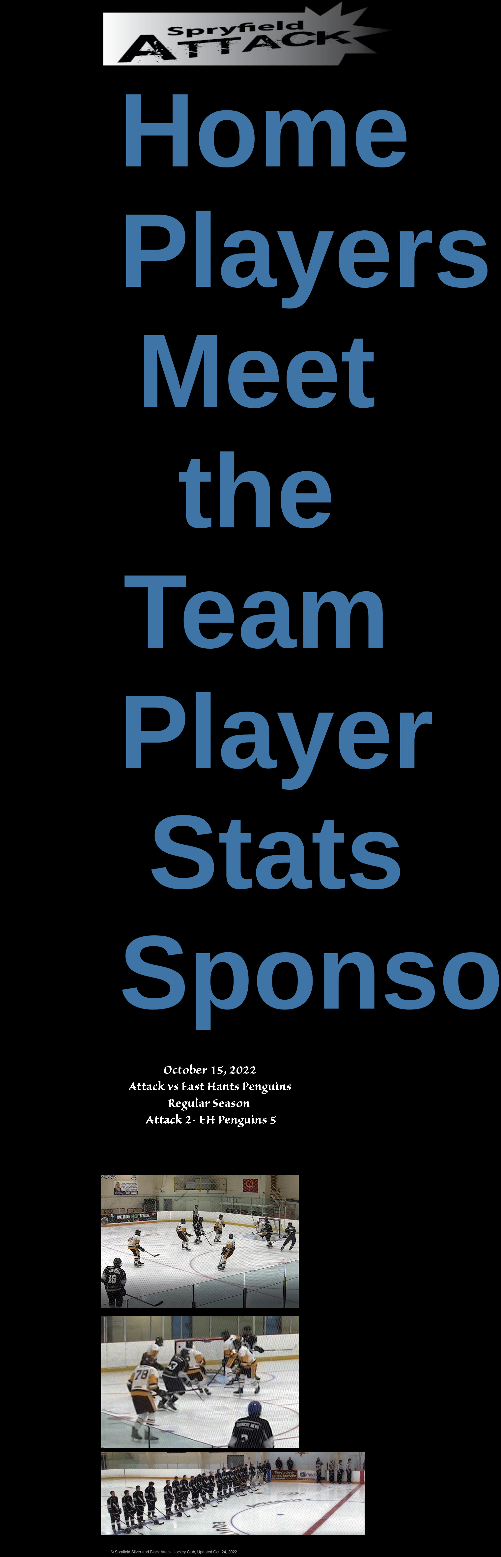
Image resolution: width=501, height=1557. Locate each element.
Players (305, 250)
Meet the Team (256, 491)
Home (264, 130)
